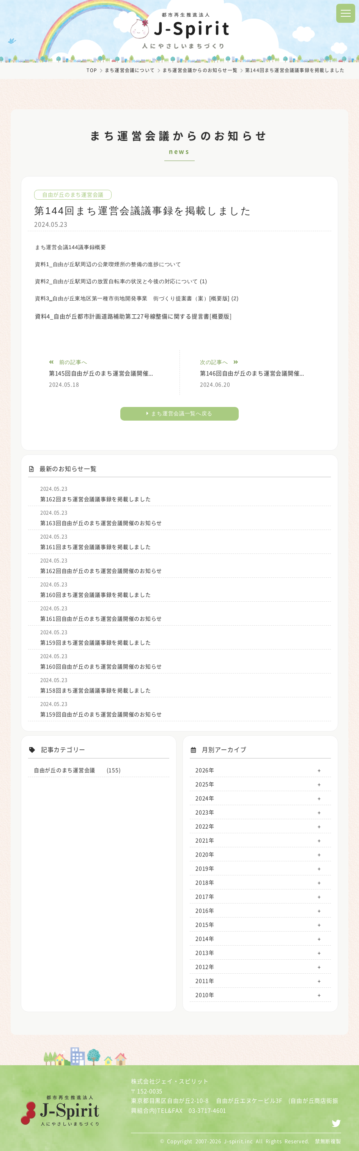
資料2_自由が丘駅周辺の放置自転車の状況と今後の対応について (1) (121, 281)
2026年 (204, 770)
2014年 (204, 938)
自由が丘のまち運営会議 (73, 194)
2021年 (204, 840)
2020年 (204, 854)
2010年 (204, 994)
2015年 (204, 924)
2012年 (204, 966)
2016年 (204, 910)
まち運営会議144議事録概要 (70, 247)
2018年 (204, 882)
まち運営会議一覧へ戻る (179, 413)
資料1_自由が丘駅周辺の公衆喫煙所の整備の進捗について (108, 264)
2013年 (204, 952)
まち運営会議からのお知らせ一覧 (200, 70)
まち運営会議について (130, 70)
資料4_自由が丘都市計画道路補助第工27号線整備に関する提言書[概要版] (136, 316)
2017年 (204, 896)
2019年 (204, 868)
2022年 (204, 826)
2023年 (204, 812)
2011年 (204, 980)
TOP (92, 70)
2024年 (204, 798)
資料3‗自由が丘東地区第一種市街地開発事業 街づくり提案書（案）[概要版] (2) (137, 298)
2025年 (204, 784)
